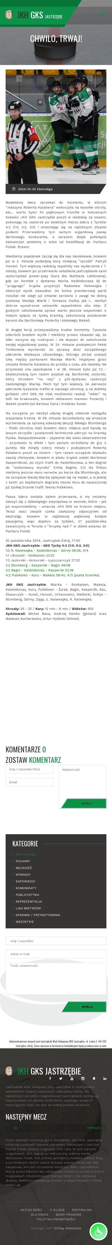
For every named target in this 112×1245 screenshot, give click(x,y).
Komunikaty (26, 888)
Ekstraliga (25, 854)
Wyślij (86, 803)
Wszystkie (25, 921)
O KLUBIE (57, 1210)
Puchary (23, 861)
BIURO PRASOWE (68, 1214)
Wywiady (23, 874)
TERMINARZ (93, 1128)
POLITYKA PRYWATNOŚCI (56, 1219)
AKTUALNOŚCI (31, 1210)
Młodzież (24, 868)
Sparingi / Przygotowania (38, 915)
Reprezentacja (29, 901)
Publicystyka (27, 895)
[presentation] (40, 799)
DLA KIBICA (39, 1214)
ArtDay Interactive (67, 1228)
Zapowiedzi (25, 881)
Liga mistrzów (28, 908)
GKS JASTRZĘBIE (43, 1070)
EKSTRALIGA (82, 1210)
